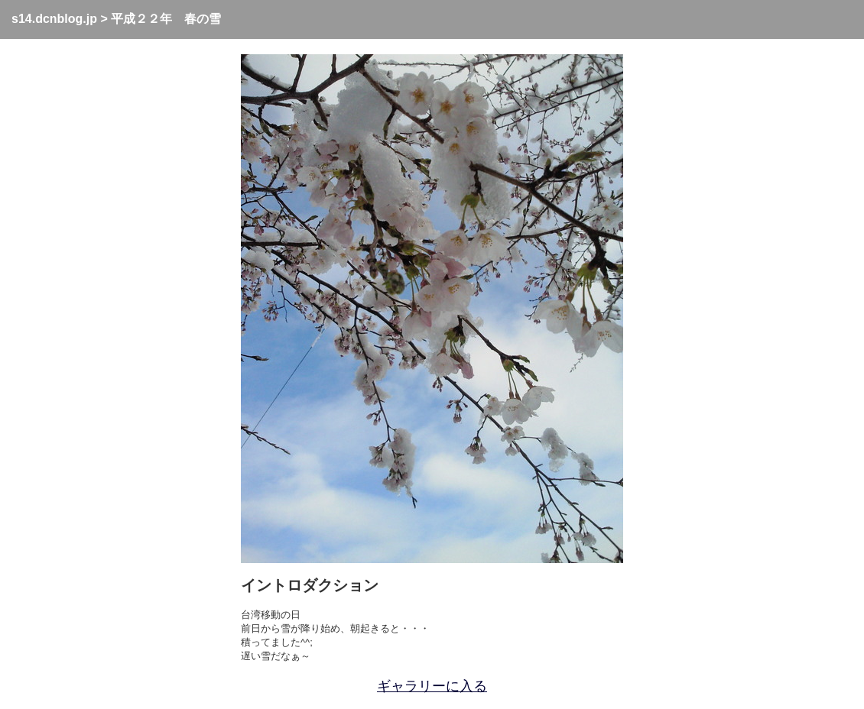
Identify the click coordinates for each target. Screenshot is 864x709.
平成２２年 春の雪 (166, 18)
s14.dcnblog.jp (54, 18)
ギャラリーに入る (432, 686)
